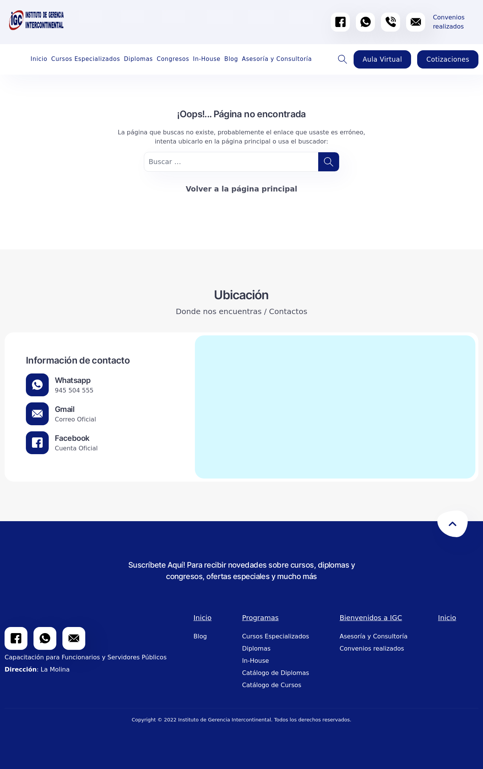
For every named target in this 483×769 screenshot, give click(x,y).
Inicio (38, 59)
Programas (260, 618)
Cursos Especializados (85, 59)
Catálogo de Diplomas (275, 672)
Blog (231, 59)
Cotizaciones (447, 59)
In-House (206, 59)
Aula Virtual (382, 59)
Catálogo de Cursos (271, 685)
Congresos (173, 59)
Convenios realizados (372, 648)
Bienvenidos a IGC (371, 618)
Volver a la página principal (241, 189)
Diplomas (138, 59)
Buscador (343, 59)
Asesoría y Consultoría (277, 59)
